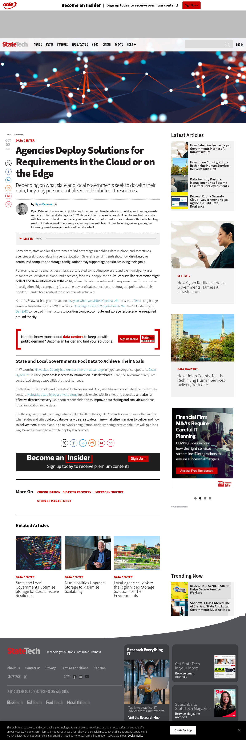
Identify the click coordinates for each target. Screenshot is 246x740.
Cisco (137, 300)
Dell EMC (22, 311)
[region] (123, 730)
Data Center (19, 135)
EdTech (34, 702)
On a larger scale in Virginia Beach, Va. (99, 306)
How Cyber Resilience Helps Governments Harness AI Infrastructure (210, 149)
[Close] (239, 730)
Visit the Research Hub (144, 717)
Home (9, 135)
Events (119, 44)
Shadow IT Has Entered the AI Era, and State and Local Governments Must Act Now (210, 606)
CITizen (106, 44)
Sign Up (189, 5)
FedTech (54, 702)
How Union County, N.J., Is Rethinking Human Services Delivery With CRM (209, 166)
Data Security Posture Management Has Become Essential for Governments (209, 183)
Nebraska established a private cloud (52, 394)
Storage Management (54, 501)
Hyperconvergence (108, 492)
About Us (13, 668)
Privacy (51, 668)
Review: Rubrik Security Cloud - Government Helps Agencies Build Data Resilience (209, 201)
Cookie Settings (183, 730)
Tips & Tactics (80, 44)
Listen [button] (28, 238)
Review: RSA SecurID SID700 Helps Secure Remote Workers (210, 589)
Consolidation (48, 492)
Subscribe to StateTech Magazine (193, 706)
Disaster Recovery (76, 492)
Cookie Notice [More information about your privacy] (135, 735)
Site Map (100, 668)
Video (95, 44)
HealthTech (78, 702)
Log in (239, 44)
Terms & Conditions (74, 668)
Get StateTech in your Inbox (187, 666)
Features (62, 44)
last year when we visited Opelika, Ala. (93, 300)
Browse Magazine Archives (187, 715)
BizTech (15, 702)
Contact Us (32, 668)
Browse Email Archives (184, 675)
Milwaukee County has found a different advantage (69, 369)
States (49, 44)
